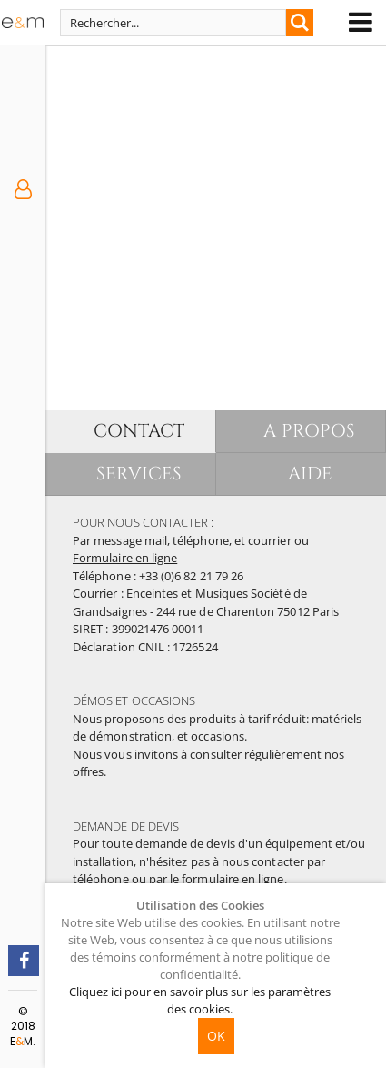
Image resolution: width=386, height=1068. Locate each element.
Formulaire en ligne (125, 557)
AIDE (310, 473)
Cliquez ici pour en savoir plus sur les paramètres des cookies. (200, 1000)
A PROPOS (309, 430)
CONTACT (139, 430)
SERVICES (139, 473)
